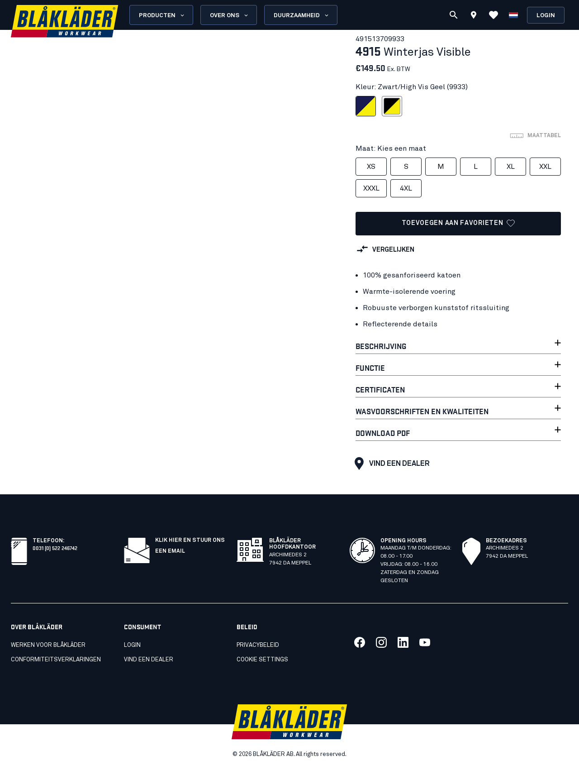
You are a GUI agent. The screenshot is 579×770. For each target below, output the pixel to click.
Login (545, 16)
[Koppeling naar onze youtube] (425, 642)
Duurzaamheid (302, 15)
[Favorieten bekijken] (493, 15)
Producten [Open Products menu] (162, 15)
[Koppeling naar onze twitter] (381, 642)
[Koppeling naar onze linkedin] (403, 642)
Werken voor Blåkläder (48, 645)
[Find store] (474, 16)
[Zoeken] (454, 15)
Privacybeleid (258, 645)
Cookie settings (262, 660)
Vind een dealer (390, 463)
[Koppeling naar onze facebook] (360, 642)
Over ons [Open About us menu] (229, 15)
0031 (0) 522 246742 (55, 547)
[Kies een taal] (513, 15)
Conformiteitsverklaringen (56, 660)
